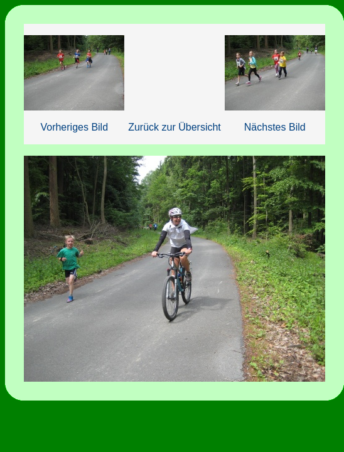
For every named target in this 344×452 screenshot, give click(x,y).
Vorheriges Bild (74, 127)
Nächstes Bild (275, 127)
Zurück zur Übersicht (174, 127)
